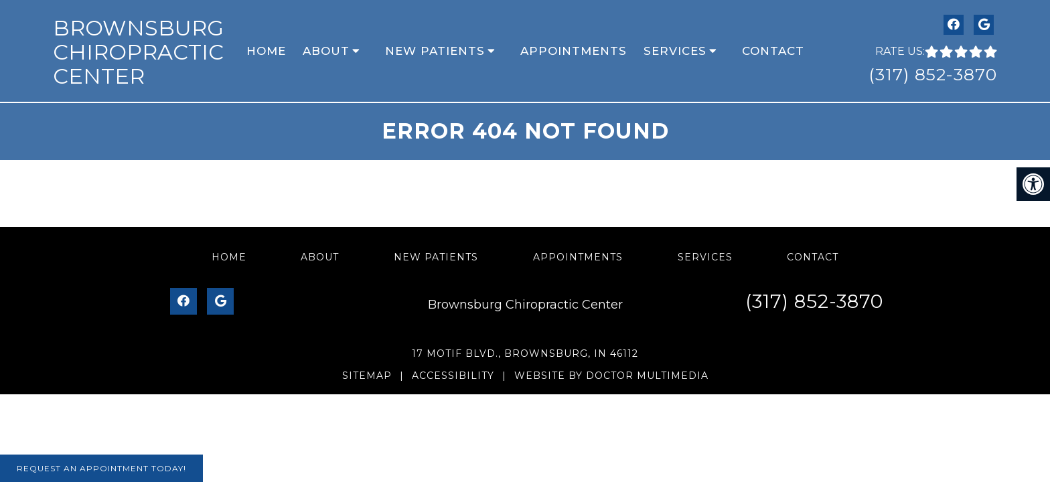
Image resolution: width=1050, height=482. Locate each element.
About (326, 51)
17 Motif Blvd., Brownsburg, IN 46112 (525, 353)
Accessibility (453, 376)
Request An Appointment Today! (101, 468)
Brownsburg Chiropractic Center (138, 52)
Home (266, 51)
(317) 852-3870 (933, 74)
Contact (773, 51)
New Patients (435, 51)
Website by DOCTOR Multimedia (611, 376)
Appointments (573, 51)
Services (675, 51)
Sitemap (367, 376)
